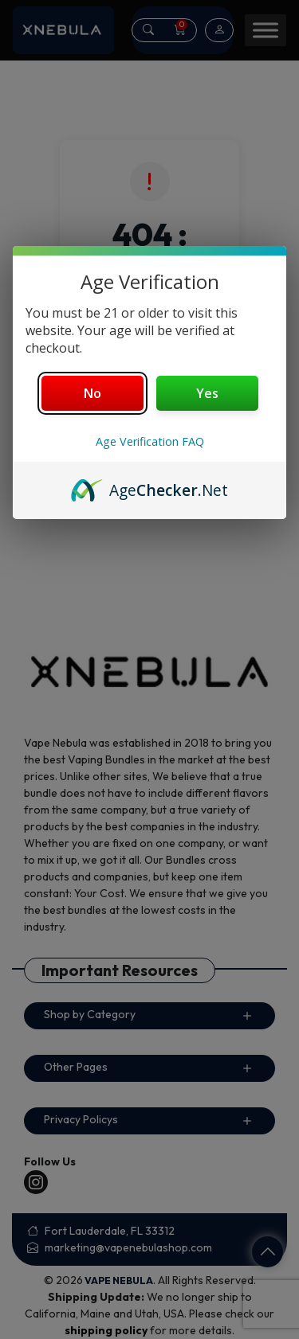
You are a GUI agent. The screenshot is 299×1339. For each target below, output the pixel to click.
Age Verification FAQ (150, 441)
